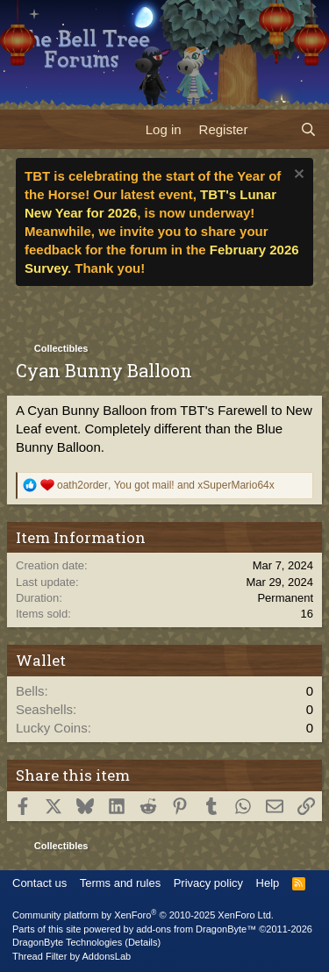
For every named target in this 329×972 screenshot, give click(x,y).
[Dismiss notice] (297, 176)
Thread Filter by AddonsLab (71, 956)
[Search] (308, 129)
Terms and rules (120, 883)
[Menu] (24, 129)
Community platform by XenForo (143, 915)
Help (268, 883)
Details (143, 942)
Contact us (39, 883)
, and (166, 485)
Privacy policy (208, 883)
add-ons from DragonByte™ (196, 929)
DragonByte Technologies (67, 942)
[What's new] (273, 129)
